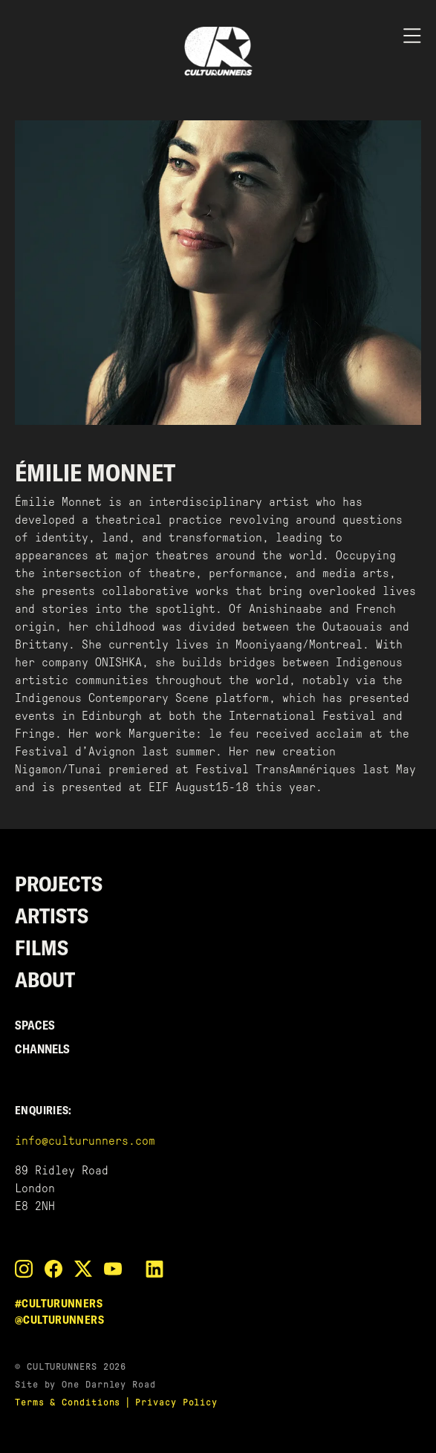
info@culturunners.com (85, 1140)
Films (41, 947)
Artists (51, 916)
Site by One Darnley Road (85, 1384)
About (45, 979)
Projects (59, 884)
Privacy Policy (176, 1402)
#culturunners (59, 1303)
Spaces (35, 1025)
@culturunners (59, 1320)
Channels (42, 1048)
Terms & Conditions (67, 1402)
